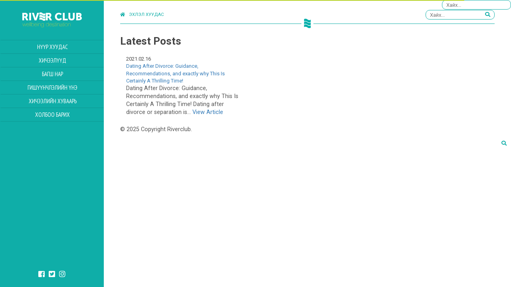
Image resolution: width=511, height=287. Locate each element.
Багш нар (52, 74)
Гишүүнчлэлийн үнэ (52, 87)
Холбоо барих (52, 114)
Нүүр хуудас (52, 47)
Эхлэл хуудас (142, 14)
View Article (207, 112)
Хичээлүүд (52, 60)
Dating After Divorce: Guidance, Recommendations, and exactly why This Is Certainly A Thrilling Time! (175, 73)
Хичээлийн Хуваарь (53, 101)
